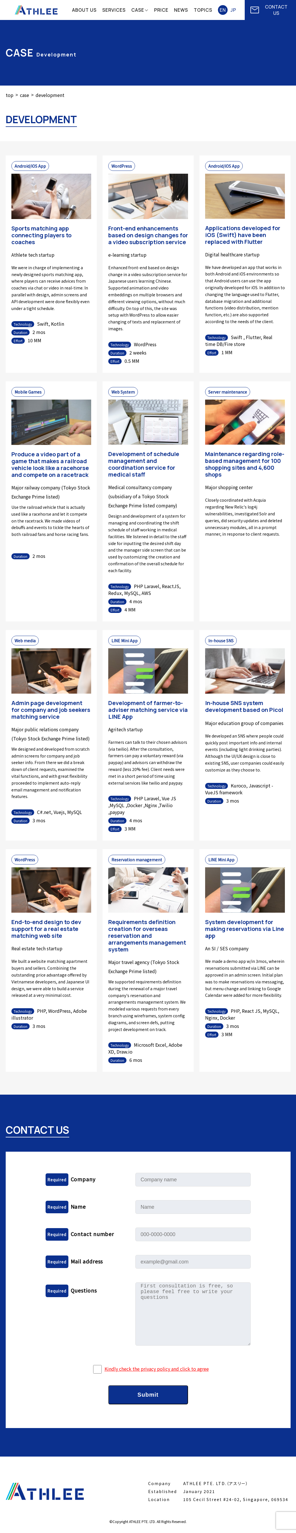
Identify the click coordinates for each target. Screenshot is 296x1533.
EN (223, 10)
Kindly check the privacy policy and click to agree (157, 1368)
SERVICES (114, 10)
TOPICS (203, 10)
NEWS (181, 10)
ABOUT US (84, 10)
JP (233, 10)
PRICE (161, 10)
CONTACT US (268, 10)
